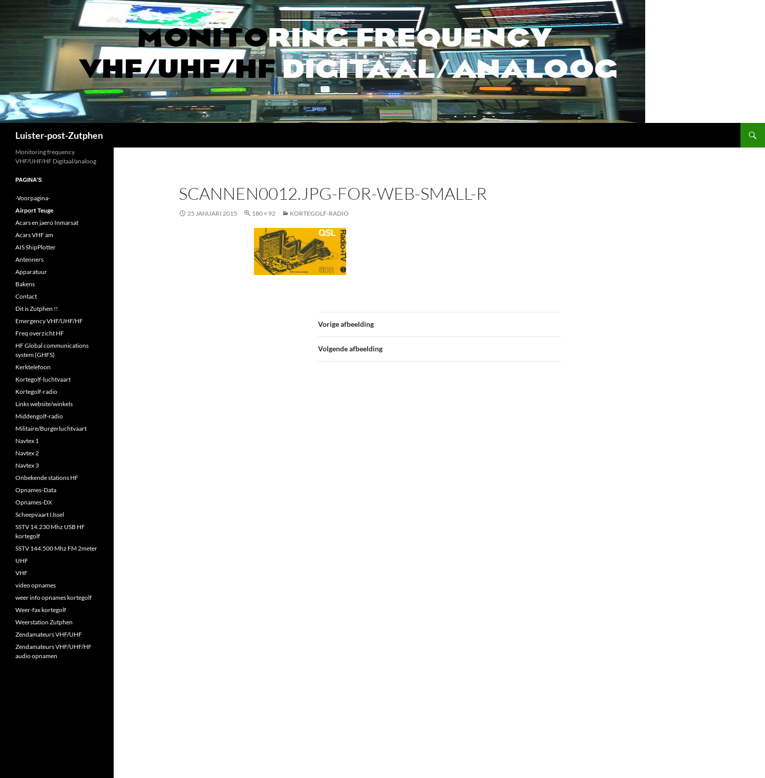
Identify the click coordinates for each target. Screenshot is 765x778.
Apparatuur (31, 272)
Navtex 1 (27, 441)
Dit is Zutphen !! (36, 308)
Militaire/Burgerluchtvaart (51, 428)
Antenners (29, 259)
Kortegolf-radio (319, 213)
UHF (21, 560)
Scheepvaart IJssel (39, 514)
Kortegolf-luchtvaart (43, 379)
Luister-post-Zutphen (59, 135)
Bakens (25, 284)
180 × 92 (263, 213)
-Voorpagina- (32, 198)
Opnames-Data (35, 490)
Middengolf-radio (39, 416)
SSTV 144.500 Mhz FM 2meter (56, 548)
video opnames (35, 585)
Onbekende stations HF (46, 477)
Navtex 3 (27, 465)
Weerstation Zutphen (44, 622)
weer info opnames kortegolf (53, 597)
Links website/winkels (44, 404)
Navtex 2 (27, 453)
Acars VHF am (34, 235)
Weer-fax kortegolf (40, 610)
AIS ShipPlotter (35, 247)
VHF (21, 573)
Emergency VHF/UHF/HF (49, 321)
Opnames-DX (33, 502)
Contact (26, 296)
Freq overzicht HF (39, 333)
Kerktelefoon (33, 367)
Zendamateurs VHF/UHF (48, 634)
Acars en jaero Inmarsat (46, 222)
